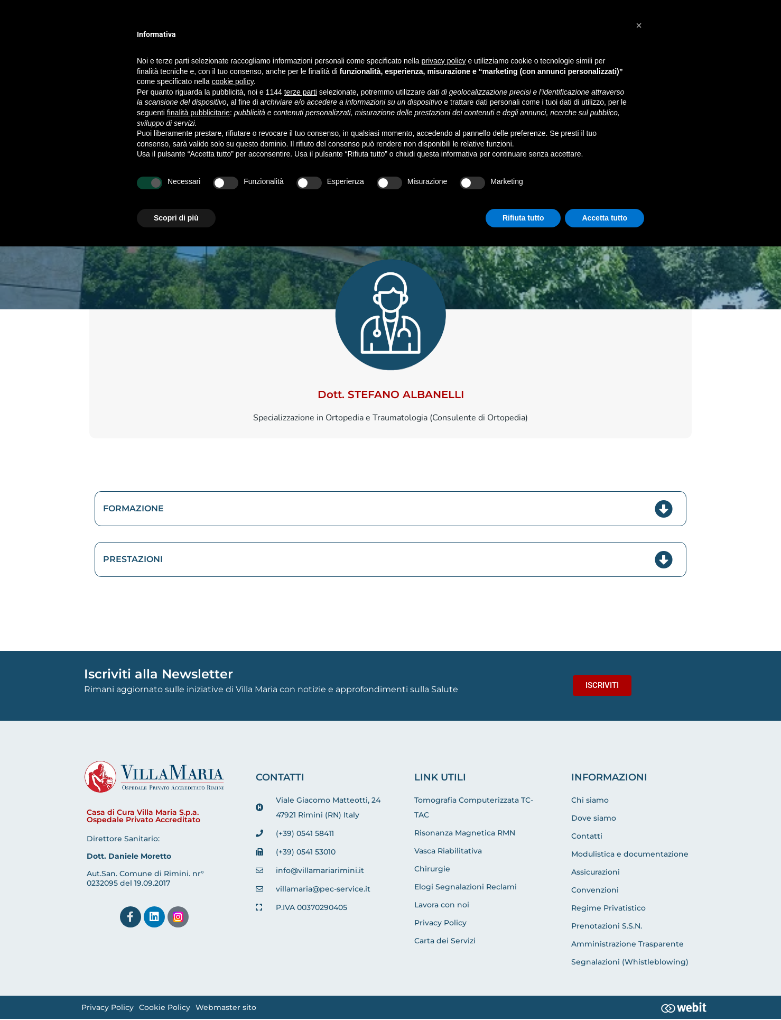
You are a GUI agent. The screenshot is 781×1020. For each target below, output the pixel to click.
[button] (638, 25)
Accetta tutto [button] (604, 218)
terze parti (300, 92)
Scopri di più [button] (176, 218)
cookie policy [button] (233, 81)
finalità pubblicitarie (198, 112)
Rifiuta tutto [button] (523, 218)
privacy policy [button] (444, 61)
